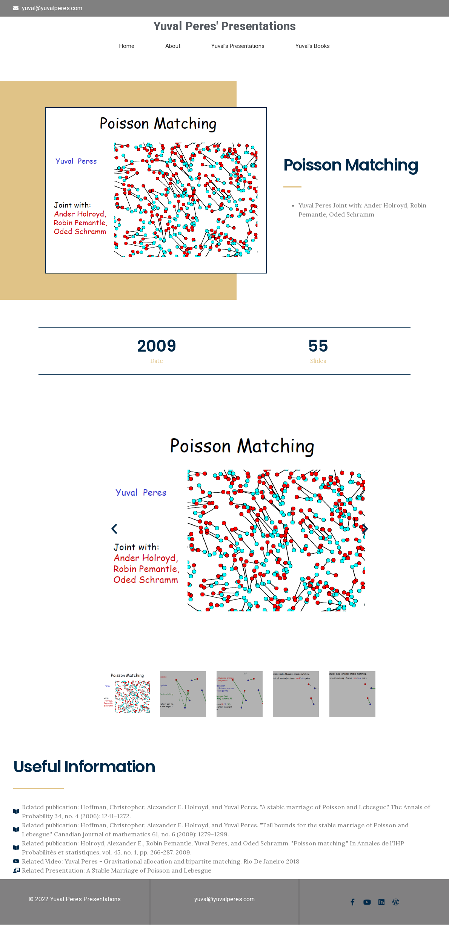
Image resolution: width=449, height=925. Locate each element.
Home (126, 46)
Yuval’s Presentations (237, 46)
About (172, 46)
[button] (114, 528)
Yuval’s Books (312, 46)
